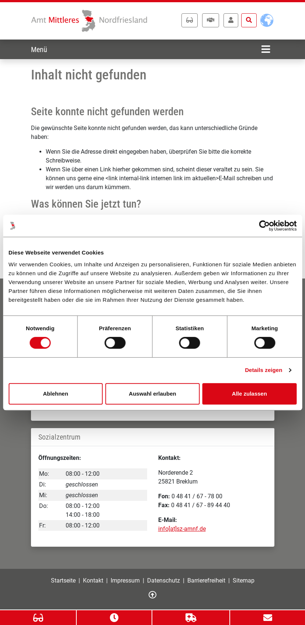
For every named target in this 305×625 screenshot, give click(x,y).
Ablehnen (55, 393)
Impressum (125, 580)
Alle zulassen (249, 393)
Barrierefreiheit (206, 580)
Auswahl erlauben (152, 393)
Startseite (63, 580)
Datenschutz (163, 580)
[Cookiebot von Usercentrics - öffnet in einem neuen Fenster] (264, 225)
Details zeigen (263, 370)
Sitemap (243, 580)
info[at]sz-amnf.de (182, 528)
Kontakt (93, 580)
